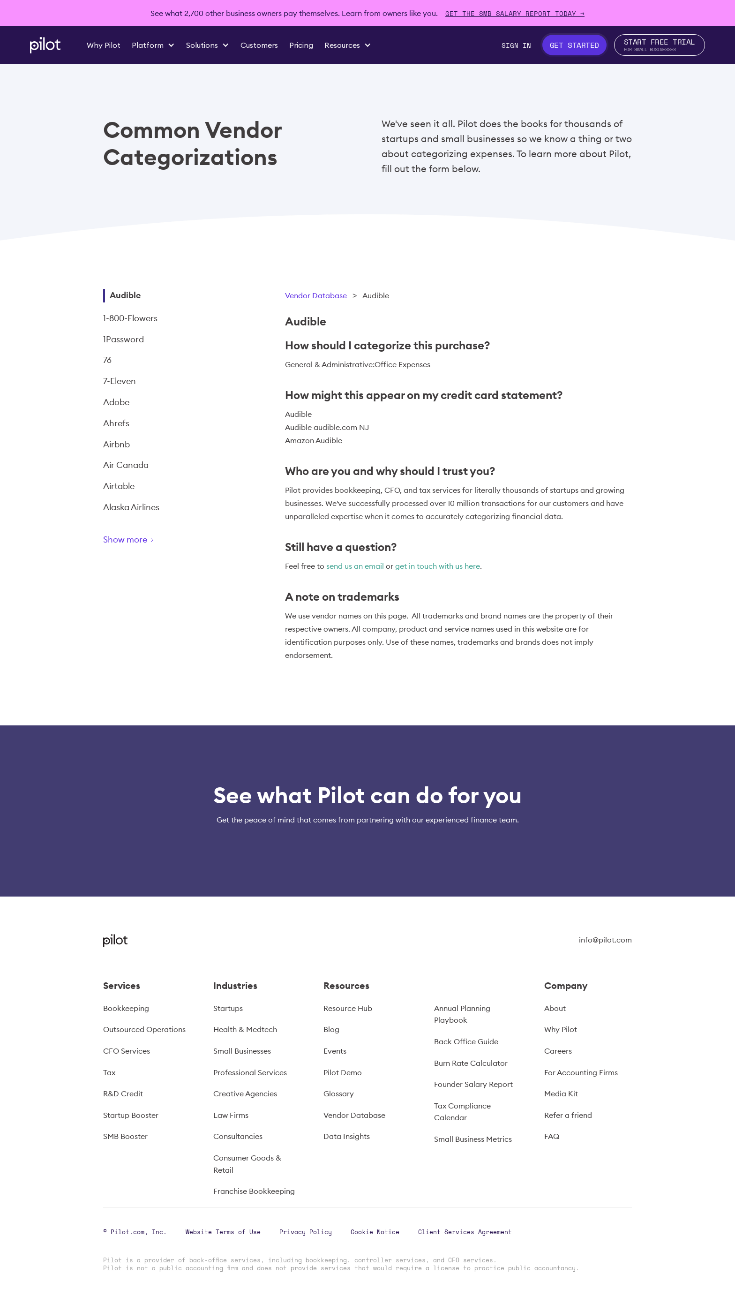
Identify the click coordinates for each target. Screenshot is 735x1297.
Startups (228, 1008)
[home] (45, 45)
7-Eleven (119, 381)
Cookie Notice (375, 1232)
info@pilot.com (605, 939)
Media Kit (561, 1093)
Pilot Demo (342, 1072)
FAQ (551, 1136)
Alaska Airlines (131, 507)
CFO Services (126, 1051)
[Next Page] (161, 541)
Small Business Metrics (473, 1139)
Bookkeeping (126, 1008)
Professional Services (250, 1072)
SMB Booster (125, 1136)
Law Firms (230, 1115)
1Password (123, 339)
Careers (558, 1051)
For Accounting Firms (581, 1072)
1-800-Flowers (130, 318)
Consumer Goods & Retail (247, 1164)
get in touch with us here (437, 566)
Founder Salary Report (473, 1084)
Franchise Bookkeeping (254, 1191)
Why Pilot (560, 1029)
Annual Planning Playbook (462, 1014)
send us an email (355, 566)
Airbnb (116, 444)
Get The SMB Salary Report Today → (515, 13)
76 (107, 359)
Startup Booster (130, 1115)
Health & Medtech (245, 1029)
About (555, 1008)
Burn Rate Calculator (471, 1063)
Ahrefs (116, 423)
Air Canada (126, 465)
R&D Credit (123, 1093)
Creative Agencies (245, 1093)
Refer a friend (568, 1115)
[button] (153, 45)
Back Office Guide (466, 1041)
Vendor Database (316, 295)
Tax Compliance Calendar (462, 1112)
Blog (331, 1029)
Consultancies (237, 1136)
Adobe (116, 402)
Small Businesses (242, 1051)
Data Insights (346, 1136)
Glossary (338, 1093)
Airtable (119, 486)
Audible (125, 295)
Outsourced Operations (144, 1029)
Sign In (516, 45)
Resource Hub (347, 1008)
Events (334, 1051)
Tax (109, 1072)
